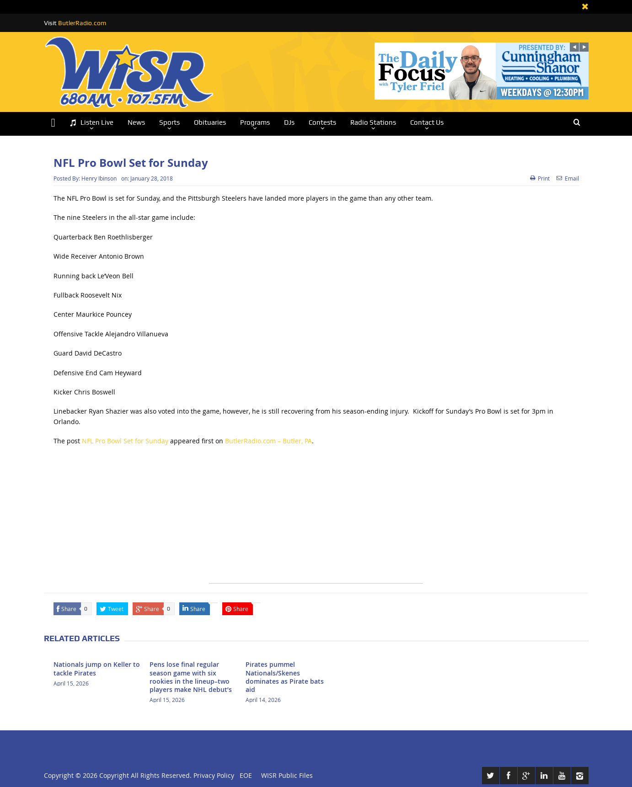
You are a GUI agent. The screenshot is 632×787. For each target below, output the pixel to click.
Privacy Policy (213, 775)
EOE (244, 775)
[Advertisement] (316, 519)
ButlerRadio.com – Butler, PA (268, 440)
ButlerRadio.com (82, 23)
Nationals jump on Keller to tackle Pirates (97, 668)
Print (540, 178)
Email (568, 178)
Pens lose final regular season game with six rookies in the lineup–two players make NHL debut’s (191, 677)
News (136, 122)
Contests (322, 122)
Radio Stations (373, 122)
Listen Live (91, 123)
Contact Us (427, 122)
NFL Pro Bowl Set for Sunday (125, 440)
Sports (169, 122)
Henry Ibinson (99, 178)
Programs (255, 122)
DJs (289, 122)
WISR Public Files (287, 775)
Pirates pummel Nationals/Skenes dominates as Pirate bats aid (285, 677)
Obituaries (210, 122)
